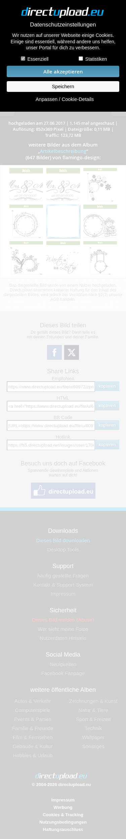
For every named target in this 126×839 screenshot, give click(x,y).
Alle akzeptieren (63, 71)
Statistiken (96, 59)
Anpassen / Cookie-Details (65, 99)
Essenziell (37, 59)
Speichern (63, 86)
